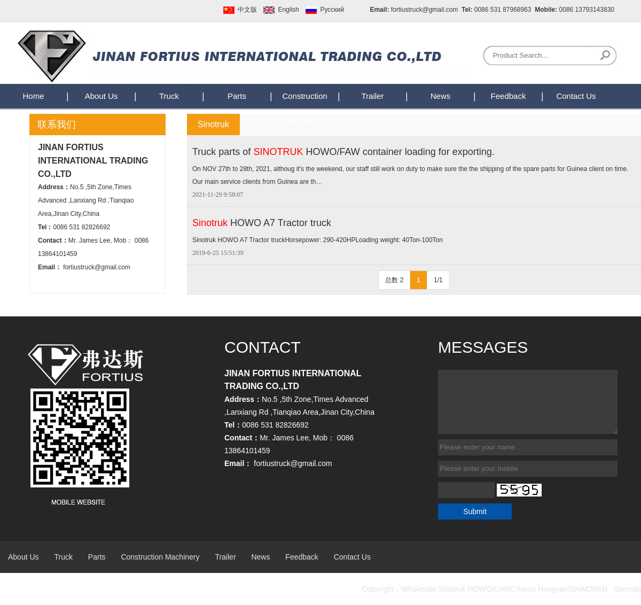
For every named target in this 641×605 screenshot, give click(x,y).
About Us (101, 95)
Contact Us (576, 95)
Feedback (508, 95)
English (288, 9)
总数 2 (394, 280)
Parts (237, 95)
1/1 (438, 280)
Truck (169, 95)
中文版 (247, 9)
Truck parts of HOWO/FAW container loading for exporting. (343, 151)
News (441, 95)
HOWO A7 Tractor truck (261, 223)
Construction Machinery (160, 557)
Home (33, 95)
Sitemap (627, 589)
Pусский (332, 9)
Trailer (373, 95)
